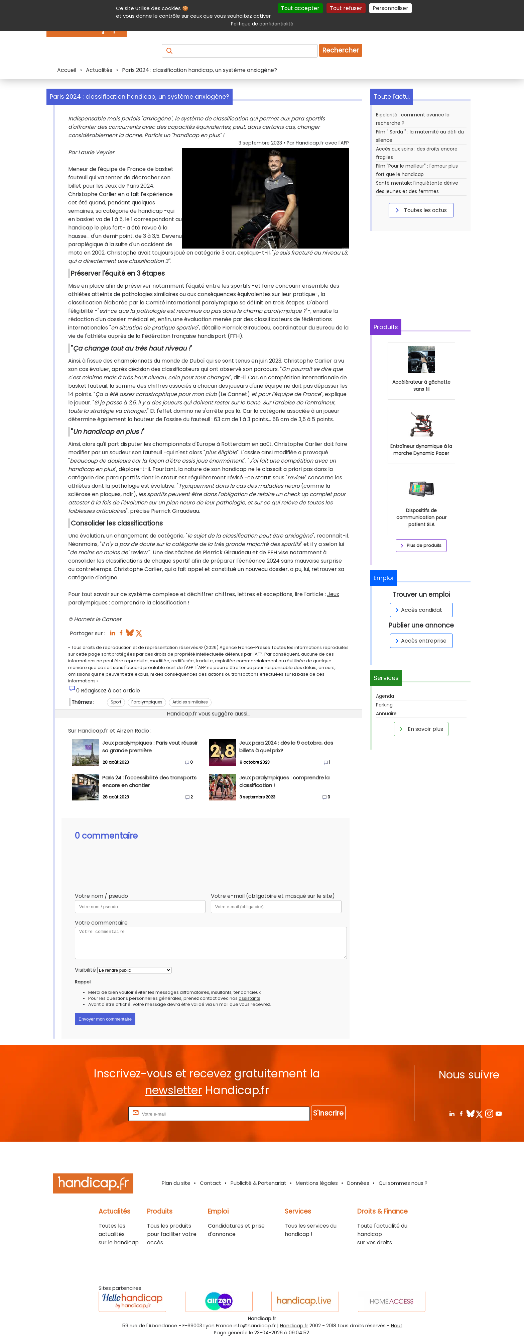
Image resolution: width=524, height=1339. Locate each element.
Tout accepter (300, 8)
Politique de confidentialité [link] (262, 23)
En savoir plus (420, 729)
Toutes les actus (420, 210)
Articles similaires (190, 702)
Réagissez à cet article (110, 690)
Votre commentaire (101, 923)
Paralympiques (146, 702)
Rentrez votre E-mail (100, 1114)
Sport (116, 702)
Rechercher (340, 50)
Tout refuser (346, 8)
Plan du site (176, 1182)
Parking (384, 704)
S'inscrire (328, 1113)
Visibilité (85, 970)
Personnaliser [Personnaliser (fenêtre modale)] (390, 8)
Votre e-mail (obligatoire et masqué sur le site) (273, 896)
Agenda (385, 696)
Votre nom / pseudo (101, 896)
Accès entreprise (419, 641)
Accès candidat (417, 610)
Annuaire (386, 713)
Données (358, 1182)
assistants (249, 998)
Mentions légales (317, 1182)
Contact (210, 1182)
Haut (396, 1325)
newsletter (173, 1090)
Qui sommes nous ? (403, 1182)
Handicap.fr (294, 1325)
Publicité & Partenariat (258, 1182)
